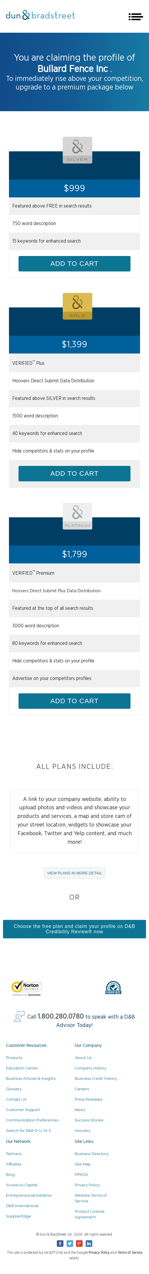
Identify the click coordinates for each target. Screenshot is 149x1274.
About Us (83, 1057)
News (80, 1110)
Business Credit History (96, 1078)
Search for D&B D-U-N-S (28, 1130)
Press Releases (88, 1099)
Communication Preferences (32, 1120)
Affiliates (13, 1164)
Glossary (13, 1089)
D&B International (22, 1206)
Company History (90, 1068)
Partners (13, 1154)
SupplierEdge (18, 1216)
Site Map (82, 1164)
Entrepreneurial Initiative (29, 1195)
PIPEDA (81, 1174)
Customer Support (23, 1110)
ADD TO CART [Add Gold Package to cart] (74, 473)
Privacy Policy (87, 1185)
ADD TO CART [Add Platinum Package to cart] (74, 701)
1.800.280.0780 (61, 1016)
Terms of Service (130, 1252)
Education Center (22, 1068)
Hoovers (82, 1130)
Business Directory (92, 1154)
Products (14, 1057)
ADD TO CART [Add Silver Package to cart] (74, 263)
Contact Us (16, 1099)
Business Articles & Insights (31, 1078)
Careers (82, 1089)
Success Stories (89, 1120)
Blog (10, 1174)
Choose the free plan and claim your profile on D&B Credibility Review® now (74, 929)
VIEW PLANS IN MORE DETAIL (76, 875)
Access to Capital (21, 1185)
